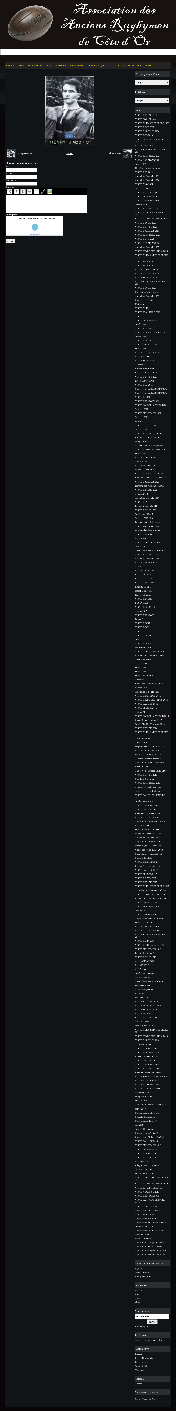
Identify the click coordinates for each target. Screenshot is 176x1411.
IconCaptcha (34, 234)
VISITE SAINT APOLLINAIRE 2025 (150, 213)
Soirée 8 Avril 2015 (144, 514)
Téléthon (140, 1335)
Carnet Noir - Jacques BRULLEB (150, 1250)
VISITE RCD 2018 (144, 1013)
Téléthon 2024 (141, 188)
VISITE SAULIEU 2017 (146, 870)
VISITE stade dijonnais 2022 (148, 526)
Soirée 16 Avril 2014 (144, 469)
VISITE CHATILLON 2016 (148, 695)
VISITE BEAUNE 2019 (146, 1157)
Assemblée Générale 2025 (147, 247)
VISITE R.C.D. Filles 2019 (147, 1084)
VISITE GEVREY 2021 (146, 376)
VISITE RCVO (142, 627)
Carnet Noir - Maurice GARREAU (151, 1104)
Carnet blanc (141, 461)
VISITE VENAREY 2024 (147, 160)
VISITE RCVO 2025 (144, 239)
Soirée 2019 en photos (145, 1129)
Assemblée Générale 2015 (147, 558)
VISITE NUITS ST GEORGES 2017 (152, 886)
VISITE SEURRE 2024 (146, 196)
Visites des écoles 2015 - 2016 (149, 550)
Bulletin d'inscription (144, 368)
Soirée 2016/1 (141, 671)
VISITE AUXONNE (144, 328)
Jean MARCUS (142, 965)
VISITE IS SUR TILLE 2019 (148, 1187)
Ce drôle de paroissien (145, 1116)
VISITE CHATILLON (145, 582)
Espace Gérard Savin (144, 380)
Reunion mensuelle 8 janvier (148, 1072)
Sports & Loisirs (142, 1366)
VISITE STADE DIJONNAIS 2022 (151, 449)
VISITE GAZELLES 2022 (147, 481)
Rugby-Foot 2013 (143, 1276)
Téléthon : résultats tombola (148, 758)
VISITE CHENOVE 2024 (147, 200)
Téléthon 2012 (141, 409)
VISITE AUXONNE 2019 (147, 1068)
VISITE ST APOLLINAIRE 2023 (150, 332)
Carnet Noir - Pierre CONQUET (150, 1218)
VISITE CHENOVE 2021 (147, 401)
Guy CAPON (141, 663)
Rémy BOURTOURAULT (147, 1165)
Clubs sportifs (141, 742)
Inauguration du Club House (148, 506)
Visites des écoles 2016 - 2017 (149, 683)
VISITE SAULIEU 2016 (146, 704)
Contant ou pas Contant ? (146, 1133)
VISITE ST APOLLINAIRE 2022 (150, 473)
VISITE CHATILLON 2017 (148, 862)
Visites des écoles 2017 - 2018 (149, 849)
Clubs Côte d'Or (15, 65)
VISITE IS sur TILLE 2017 (147, 783)
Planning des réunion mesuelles (149, 168)
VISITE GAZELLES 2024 (147, 131)
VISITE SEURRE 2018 (146, 1009)
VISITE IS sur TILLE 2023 (147, 312)
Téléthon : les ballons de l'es (148, 787)
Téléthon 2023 (141, 364)
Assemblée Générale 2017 (147, 837)
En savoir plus (141, 1326)
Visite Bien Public (143, 659)
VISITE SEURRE (143, 574)
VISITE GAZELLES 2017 (147, 902)
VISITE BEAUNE (143, 340)
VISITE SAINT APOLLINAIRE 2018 (150, 935)
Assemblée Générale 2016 (147, 691)
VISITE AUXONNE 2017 (147, 817)
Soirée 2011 (140, 324)
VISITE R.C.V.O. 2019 (145, 1080)
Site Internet (12, 180)
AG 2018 (139, 993)
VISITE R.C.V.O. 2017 (145, 878)
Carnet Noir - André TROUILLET (151, 821)
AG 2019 (139, 1125)
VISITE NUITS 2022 (145, 457)
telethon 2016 (141, 687)
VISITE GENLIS (143, 316)
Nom (8, 166)
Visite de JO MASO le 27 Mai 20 (150, 477)
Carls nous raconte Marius (147, 292)
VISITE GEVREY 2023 (146, 562)
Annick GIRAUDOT (144, 961)
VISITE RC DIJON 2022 (146, 465)
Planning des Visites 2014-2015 (149, 485)
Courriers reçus (95, 65)
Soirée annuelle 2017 (144, 801)
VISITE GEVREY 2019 (146, 1153)
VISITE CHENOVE (144, 534)
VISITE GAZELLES (144, 570)
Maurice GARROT (144, 1092)
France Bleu (140, 619)
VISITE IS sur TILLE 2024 (147, 156)
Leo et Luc (140, 421)
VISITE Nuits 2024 (144, 184)
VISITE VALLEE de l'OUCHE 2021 (152, 405)
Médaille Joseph (142, 977)
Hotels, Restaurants (144, 1358)
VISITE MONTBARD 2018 (148, 949)
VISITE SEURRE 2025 (146, 277)
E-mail (9, 173)
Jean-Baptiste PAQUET (146, 1025)
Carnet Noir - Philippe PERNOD (150, 1242)
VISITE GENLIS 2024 (145, 145)
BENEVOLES (141, 603)
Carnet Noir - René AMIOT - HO (150, 1222)
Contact (138, 1298)
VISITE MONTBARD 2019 (148, 1145)
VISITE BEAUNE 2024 (146, 192)
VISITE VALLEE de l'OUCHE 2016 (152, 716)
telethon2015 (141, 611)
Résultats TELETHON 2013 (148, 437)
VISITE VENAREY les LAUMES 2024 (151, 150)
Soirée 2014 (140, 453)
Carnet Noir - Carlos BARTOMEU (151, 389)
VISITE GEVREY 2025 (146, 226)
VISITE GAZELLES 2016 (147, 750)
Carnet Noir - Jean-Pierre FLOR (150, 762)
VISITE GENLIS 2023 (145, 510)
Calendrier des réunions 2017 (148, 720)
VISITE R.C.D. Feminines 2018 (150, 945)
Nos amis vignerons (144, 989)
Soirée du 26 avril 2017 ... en (148, 833)
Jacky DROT (141, 441)
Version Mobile (142, 1272)
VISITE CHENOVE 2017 (147, 926)
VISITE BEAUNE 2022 (146, 489)
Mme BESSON (142, 1234)
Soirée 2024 (140, 164)
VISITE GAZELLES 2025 (147, 230)
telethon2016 (141, 712)
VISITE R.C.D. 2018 (144, 941)
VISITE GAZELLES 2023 (147, 344)
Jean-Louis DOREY (144, 1161)
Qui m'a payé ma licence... (147, 1112)
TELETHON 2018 (143, 1044)
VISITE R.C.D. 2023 (144, 356)
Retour (69, 153)
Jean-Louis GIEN (143, 647)
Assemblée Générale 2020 (147, 296)
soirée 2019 (140, 1108)
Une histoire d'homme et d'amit (149, 655)
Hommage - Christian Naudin (148, 866)
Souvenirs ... (140, 639)
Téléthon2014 (141, 494)
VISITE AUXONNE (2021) (148, 433)
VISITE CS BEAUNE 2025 (148, 269)
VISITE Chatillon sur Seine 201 (149, 1088)
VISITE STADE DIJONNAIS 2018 (151, 1036)
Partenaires (76, 65)
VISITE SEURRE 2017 (146, 874)
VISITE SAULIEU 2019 (146, 1141)
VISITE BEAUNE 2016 (146, 728)
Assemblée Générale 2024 (147, 176)
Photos (138, 1302)
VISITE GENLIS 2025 (145, 222)
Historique (140, 304)
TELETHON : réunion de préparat (151, 890)
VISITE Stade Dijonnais (146, 119)
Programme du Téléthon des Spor (150, 746)
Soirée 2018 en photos (145, 973)
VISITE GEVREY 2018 (146, 1048)
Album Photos (36, 65)
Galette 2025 (141, 204)
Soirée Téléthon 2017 (145, 922)
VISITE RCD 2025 (144, 261)
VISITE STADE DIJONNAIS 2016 (151, 699)
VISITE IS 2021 (142, 397)
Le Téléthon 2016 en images (148, 754)
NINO (138, 566)
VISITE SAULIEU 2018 (146, 1001)
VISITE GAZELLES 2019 (147, 1206)
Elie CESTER (141, 766)
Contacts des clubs (143, 858)
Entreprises (140, 1354)
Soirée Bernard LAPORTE (147, 829)
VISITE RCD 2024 (144, 135)
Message (10, 187)
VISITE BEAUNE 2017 (146, 882)
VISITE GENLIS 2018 (145, 957)
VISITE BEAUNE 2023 (146, 115)
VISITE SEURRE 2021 (146, 360)
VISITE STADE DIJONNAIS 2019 (151, 1183)
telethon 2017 (141, 910)
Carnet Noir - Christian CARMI (149, 1137)
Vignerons (139, 1370)
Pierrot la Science (143, 594)
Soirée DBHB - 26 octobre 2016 (150, 724)
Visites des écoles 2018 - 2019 (149, 981)
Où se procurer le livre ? (146, 1121)
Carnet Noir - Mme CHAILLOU (150, 1254)
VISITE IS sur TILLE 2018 (147, 1052)
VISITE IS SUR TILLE (146, 607)
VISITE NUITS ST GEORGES (149, 651)
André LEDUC (142, 969)
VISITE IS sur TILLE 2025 (147, 235)
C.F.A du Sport (142, 1021)
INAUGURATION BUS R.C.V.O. (150, 898)
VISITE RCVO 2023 (144, 127)
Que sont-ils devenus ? (129, 65)
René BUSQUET (143, 586)
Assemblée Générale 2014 (147, 498)
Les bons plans (142, 997)
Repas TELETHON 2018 (146, 1056)
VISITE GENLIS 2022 (145, 425)
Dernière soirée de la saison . (148, 522)
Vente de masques (143, 1238)
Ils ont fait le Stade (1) (145, 953)
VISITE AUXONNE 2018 (147, 930)
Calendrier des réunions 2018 (148, 853)
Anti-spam (11, 214)
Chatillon (139, 679)
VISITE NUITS (142, 308)
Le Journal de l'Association (147, 530)
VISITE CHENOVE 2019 (147, 1196)
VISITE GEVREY (143, 623)
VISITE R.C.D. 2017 (144, 825)
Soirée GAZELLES (144, 1226)
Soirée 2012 (140, 336)
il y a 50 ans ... (141, 538)
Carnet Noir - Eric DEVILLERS (150, 1230)
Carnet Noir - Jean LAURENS (149, 918)
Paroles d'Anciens (57, 65)
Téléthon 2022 (141, 546)
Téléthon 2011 (141, 417)
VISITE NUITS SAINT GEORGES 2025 (151, 256)
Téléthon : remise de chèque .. (148, 791)
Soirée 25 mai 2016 (144, 675)
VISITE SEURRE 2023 (146, 320)
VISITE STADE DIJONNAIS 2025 (151, 218)
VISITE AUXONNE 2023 (147, 554)
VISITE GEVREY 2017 (146, 774)
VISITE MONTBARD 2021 (148, 413)
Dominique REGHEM (145, 1173)
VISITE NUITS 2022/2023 (147, 542)
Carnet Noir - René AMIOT (147, 1210)
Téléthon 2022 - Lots (144, 518)
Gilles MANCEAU (144, 1169)
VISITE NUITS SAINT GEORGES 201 (151, 733)
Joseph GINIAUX (143, 590)
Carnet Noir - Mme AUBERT (148, 1246)
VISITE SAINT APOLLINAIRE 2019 (150, 1201)
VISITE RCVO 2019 (144, 1214)
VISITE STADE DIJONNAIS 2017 (151, 894)
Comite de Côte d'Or (144, 778)
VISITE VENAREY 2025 (147, 243)
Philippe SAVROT (143, 1096)
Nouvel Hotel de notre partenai (149, 445)
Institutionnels (141, 1362)
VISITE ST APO (143, 643)
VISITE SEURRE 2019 (146, 1149)
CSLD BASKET (142, 738)
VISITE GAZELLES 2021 (147, 372)
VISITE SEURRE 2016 (146, 708)
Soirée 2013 (140, 348)
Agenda (149, 65)
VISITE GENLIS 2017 (145, 809)
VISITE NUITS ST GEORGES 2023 (152, 123)
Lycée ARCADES (143, 1100)
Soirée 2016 (140, 667)
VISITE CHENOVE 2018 (147, 1064)
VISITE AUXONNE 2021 (147, 352)
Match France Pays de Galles (148, 1340)
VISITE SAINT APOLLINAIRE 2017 (150, 796)
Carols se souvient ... (144, 300)
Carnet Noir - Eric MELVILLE (149, 841)
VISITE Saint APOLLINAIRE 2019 (151, 1076)
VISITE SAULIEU (144, 578)
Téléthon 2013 (141, 429)
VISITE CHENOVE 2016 (147, 805)
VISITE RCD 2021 (144, 384)
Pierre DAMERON (144, 985)
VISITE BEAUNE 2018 (146, 1017)
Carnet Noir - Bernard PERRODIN (151, 770)
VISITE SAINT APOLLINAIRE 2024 (150, 140)
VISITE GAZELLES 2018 (147, 1040)
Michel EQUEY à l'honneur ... (149, 845)
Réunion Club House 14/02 (147, 813)
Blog (110, 65)
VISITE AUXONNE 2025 (147, 208)
